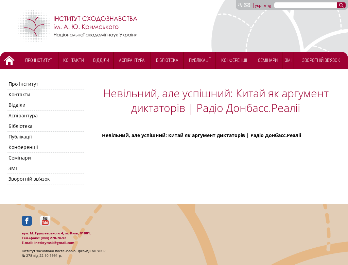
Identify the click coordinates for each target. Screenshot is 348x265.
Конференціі (234, 60)
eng (267, 5)
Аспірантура (132, 60)
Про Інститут (38, 60)
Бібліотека (167, 60)
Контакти (73, 60)
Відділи (101, 60)
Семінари (268, 60)
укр (258, 5)
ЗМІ (288, 60)
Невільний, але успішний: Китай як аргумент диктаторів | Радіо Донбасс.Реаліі (201, 135)
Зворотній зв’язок (321, 60)
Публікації (199, 60)
